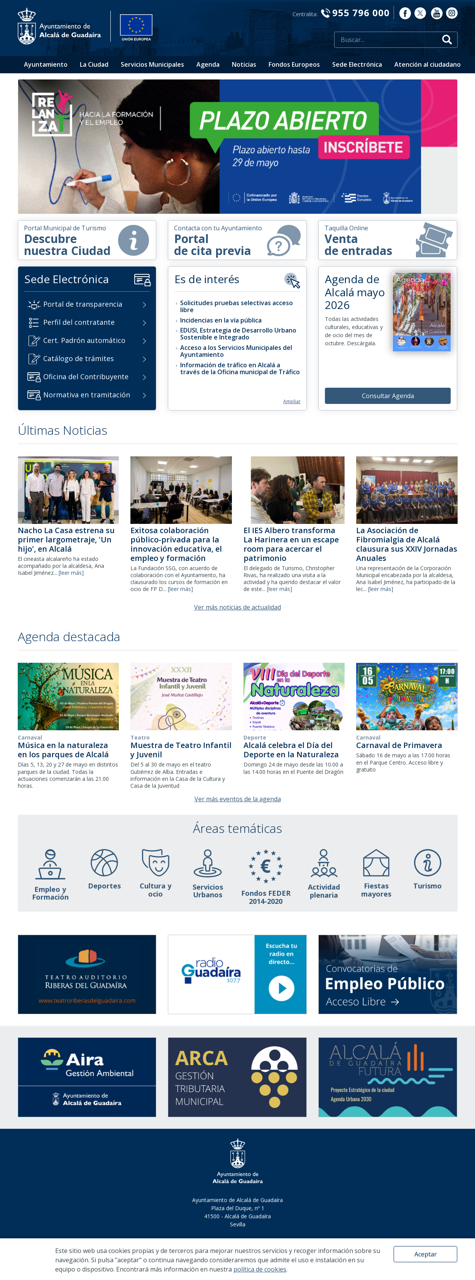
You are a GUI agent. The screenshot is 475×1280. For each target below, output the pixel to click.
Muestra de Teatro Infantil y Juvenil (181, 750)
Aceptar (425, 1254)
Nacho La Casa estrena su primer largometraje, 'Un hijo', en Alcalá (66, 539)
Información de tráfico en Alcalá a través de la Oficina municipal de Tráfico (240, 368)
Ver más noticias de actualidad (237, 607)
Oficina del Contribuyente (85, 376)
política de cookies (259, 1269)
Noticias (244, 64)
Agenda (208, 64)
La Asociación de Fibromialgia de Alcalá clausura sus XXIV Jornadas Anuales (406, 544)
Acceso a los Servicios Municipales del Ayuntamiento (236, 351)
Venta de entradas (389, 240)
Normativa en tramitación (86, 394)
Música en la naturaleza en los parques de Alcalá (63, 750)
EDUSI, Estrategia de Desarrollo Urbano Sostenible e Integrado (238, 333)
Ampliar (292, 401)
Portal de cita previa (234, 241)
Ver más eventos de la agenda (237, 799)
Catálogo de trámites (78, 358)
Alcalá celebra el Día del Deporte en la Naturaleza (291, 750)
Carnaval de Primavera (399, 745)
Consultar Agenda (388, 396)
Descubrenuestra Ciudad (84, 241)
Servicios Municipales (152, 64)
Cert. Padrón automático (84, 340)
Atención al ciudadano (427, 64)
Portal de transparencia (82, 304)
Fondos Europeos (294, 64)
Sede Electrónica (357, 64)
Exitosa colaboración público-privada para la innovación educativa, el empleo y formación (176, 544)
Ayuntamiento (46, 64)
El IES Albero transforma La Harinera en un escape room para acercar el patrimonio (291, 544)
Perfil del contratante (79, 322)
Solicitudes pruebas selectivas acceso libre (236, 306)
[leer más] (71, 572)
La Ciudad (94, 64)
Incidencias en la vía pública (221, 320)
